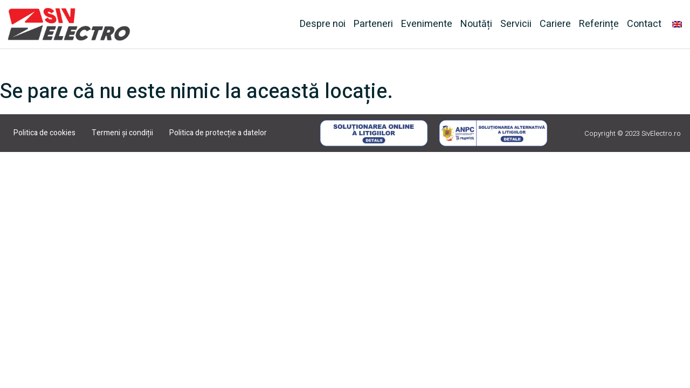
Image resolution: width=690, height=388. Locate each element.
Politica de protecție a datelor (218, 132)
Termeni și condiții (122, 132)
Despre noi (323, 24)
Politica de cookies (44, 132)
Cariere (555, 24)
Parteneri (373, 24)
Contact (644, 24)
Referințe (599, 24)
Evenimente (426, 24)
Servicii (516, 24)
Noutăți (476, 24)
